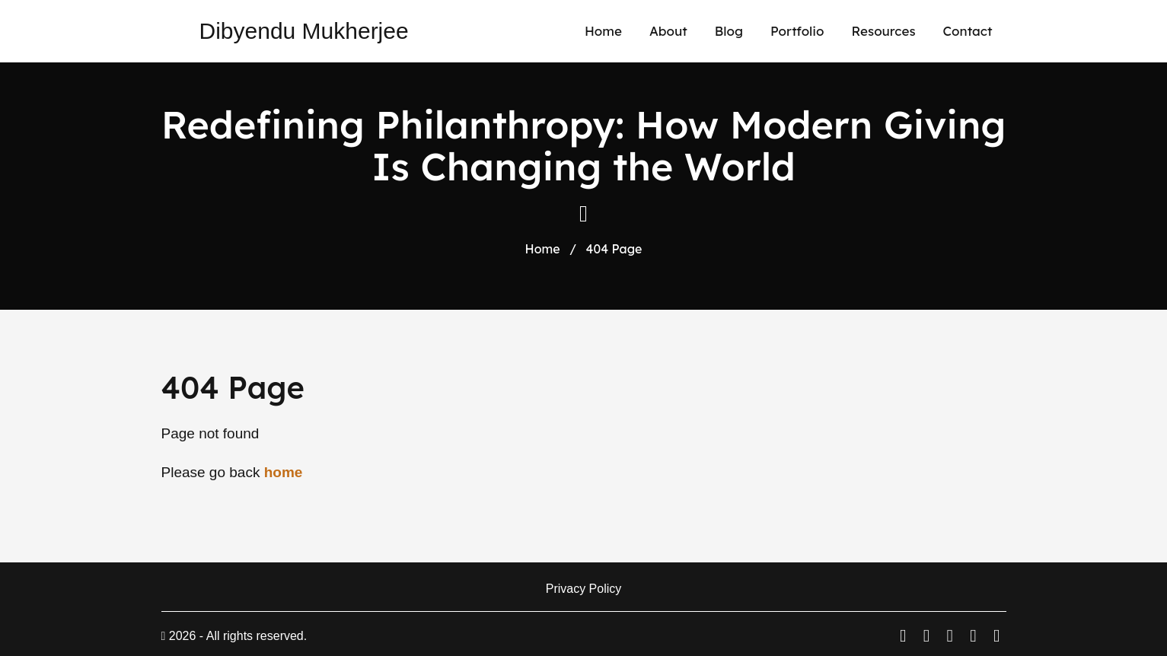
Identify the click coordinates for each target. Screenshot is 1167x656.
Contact (968, 31)
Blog (729, 31)
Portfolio (797, 31)
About (668, 31)
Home (603, 31)
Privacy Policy (584, 588)
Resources (884, 31)
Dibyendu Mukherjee (304, 30)
